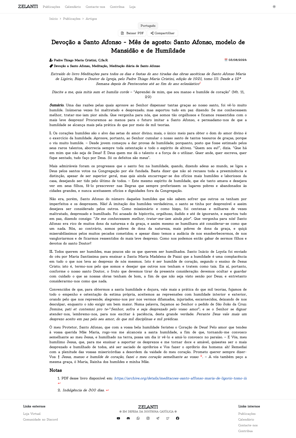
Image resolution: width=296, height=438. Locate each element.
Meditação (99, 66)
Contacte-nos (95, 7)
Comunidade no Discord (40, 419)
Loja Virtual (32, 414)
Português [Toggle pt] (148, 26)
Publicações (51, 7)
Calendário (73, 7)
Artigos (91, 19)
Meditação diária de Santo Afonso (134, 66)
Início (53, 19)
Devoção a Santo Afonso (72, 66)
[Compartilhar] (162, 33)
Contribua (117, 7)
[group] (148, 25)
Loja (132, 7)
